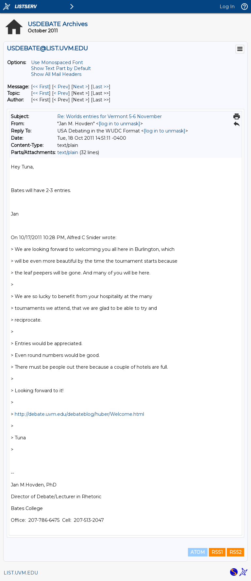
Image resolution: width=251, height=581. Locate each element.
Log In (227, 6)
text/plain (67, 152)
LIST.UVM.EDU (21, 573)
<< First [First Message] (41, 87)
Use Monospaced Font (57, 62)
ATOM (198, 552)
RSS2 (235, 552)
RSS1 (217, 552)
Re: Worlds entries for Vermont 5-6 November (109, 116)
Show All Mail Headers (56, 74)
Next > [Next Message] (80, 87)
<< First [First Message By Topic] (41, 93)
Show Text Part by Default (61, 68)
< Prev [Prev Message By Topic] (61, 93)
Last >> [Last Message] (100, 87)
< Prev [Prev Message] (61, 87)
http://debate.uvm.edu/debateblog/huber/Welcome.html (79, 414)
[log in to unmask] (119, 124)
